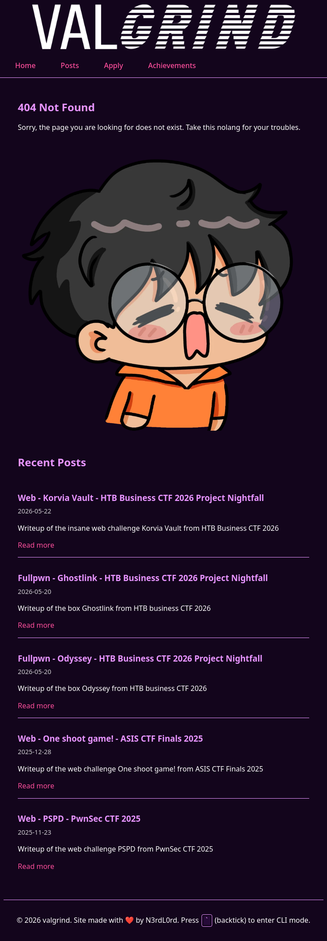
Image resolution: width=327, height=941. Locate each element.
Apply (113, 65)
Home (25, 65)
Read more (36, 545)
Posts (70, 65)
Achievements (172, 65)
